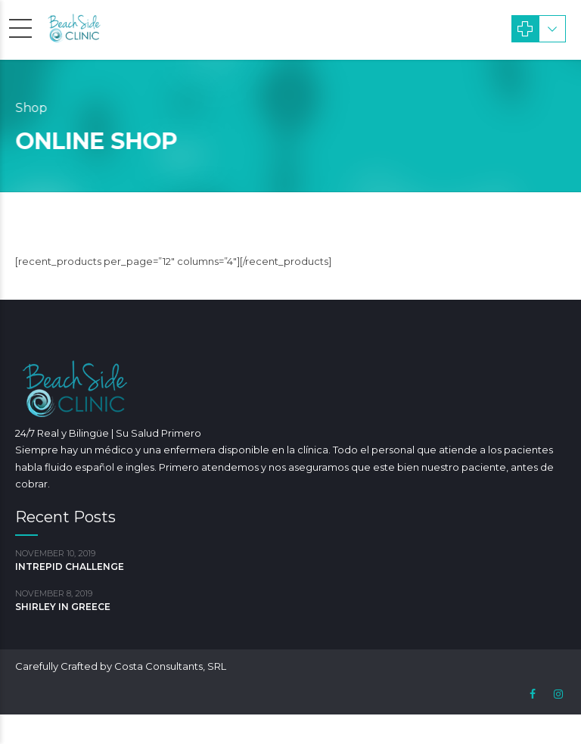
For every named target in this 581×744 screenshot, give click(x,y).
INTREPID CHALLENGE (69, 566)
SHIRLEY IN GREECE (62, 606)
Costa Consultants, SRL (170, 666)
